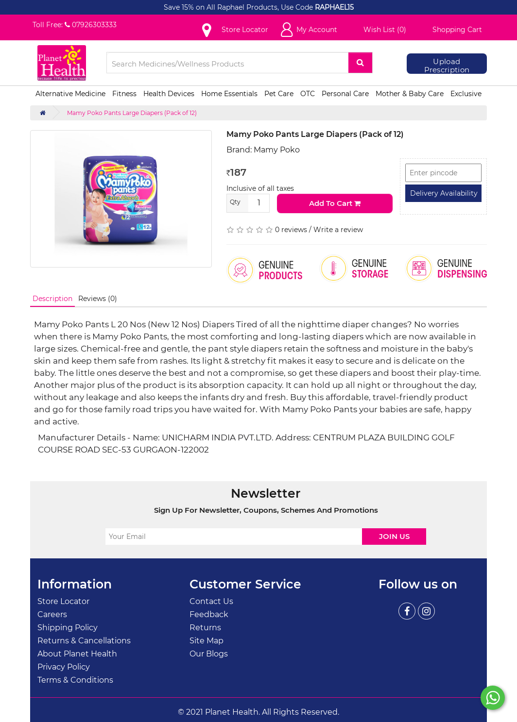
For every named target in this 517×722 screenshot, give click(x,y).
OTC (307, 93)
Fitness (124, 93)
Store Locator (63, 601)
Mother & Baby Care (410, 93)
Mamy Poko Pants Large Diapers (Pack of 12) (132, 113)
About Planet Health (77, 653)
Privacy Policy (63, 667)
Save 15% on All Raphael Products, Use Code (239, 7)
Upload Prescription (447, 66)
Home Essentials (229, 93)
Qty (235, 201)
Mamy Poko (277, 149)
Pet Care (278, 93)
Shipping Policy (67, 627)
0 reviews (291, 229)
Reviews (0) (97, 298)
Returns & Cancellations (84, 640)
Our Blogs (209, 653)
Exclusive (466, 93)
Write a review (338, 229)
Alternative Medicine (70, 93)
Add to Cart (335, 203)
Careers (52, 614)
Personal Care (345, 93)
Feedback (209, 614)
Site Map (207, 640)
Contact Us (211, 601)
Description (52, 298)
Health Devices (168, 93)
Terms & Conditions (75, 680)
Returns (205, 627)
